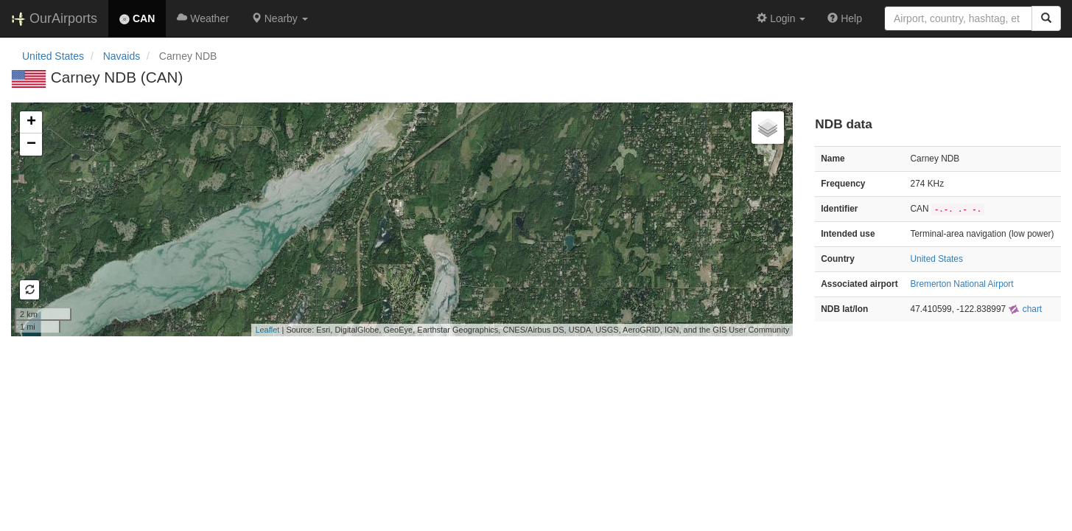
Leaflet (267, 329)
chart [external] (1025, 309)
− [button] (31, 144)
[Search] (1046, 18)
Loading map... (400, 219)
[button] (279, 18)
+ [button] (31, 122)
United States (53, 56)
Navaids (122, 56)
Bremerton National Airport (962, 284)
